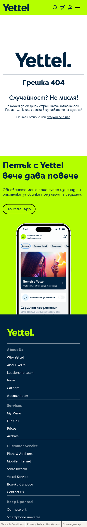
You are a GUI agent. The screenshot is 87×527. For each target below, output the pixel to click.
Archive (13, 436)
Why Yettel (15, 357)
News (11, 380)
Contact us (15, 492)
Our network (17, 509)
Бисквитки (53, 524)
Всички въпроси (20, 484)
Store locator (17, 469)
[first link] (20, 331)
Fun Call (13, 421)
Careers (13, 388)
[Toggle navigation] (75, 7)
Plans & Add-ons (19, 453)
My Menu (14, 413)
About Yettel (17, 365)
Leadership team (20, 372)
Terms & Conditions (13, 524)
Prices (11, 428)
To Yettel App (19, 208)
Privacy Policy (35, 524)
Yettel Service (17, 476)
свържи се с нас (58, 117)
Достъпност (17, 395)
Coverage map (71, 524)
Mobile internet (19, 461)
